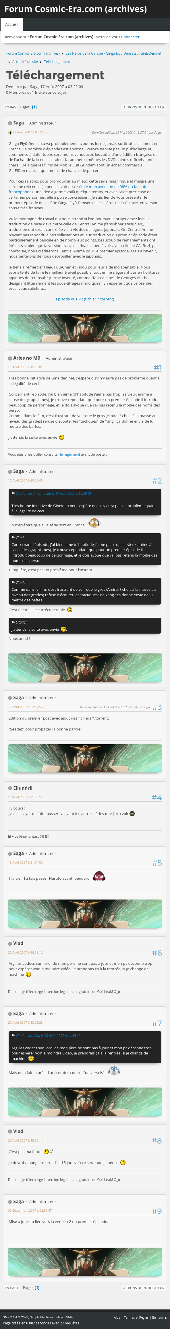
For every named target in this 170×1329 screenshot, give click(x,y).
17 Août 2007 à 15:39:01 (25, 367)
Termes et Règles (136, 1317)
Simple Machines (41, 1317)
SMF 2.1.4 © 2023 (15, 1317)
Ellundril (22, 788)
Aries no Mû (26, 358)
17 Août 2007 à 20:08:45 (25, 480)
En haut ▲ (159, 1317)
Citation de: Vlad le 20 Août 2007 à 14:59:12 (48, 1035)
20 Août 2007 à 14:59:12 (25, 952)
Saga (18, 123)
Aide (117, 1317)
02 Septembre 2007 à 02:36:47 (30, 1210)
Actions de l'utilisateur (143, 107)
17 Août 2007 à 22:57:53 (25, 707)
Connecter (130, 36)
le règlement (70, 454)
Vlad (18, 943)
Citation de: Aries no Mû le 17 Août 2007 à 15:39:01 (53, 493)
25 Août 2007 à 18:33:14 (25, 1140)
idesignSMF (64, 1317)
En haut (11, 1288)
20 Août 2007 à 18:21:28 (25, 1022)
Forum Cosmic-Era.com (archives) (75, 9)
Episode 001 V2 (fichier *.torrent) (85, 299)
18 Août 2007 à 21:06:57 (25, 797)
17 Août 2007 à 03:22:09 (30, 132)
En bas (10, 107)
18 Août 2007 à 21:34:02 (25, 862)
